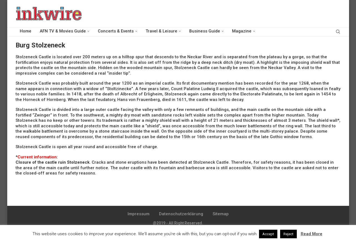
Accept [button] (268, 234)
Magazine (242, 31)
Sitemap (221, 213)
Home (25, 31)
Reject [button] (288, 234)
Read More (311, 233)
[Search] (338, 31)
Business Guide (204, 31)
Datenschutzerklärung (181, 213)
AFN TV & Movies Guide (63, 31)
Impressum (139, 213)
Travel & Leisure (161, 31)
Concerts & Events (116, 31)
